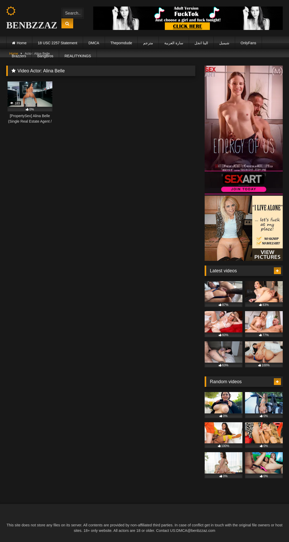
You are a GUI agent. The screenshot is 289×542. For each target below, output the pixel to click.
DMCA (94, 43)
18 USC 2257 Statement (57, 43)
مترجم (148, 43)
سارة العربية (173, 43)
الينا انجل (201, 43)
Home (22, 43)
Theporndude (121, 43)
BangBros (45, 56)
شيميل (224, 43)
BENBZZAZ (29, 18)
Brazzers (19, 56)
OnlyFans (248, 43)
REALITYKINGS (78, 56)
